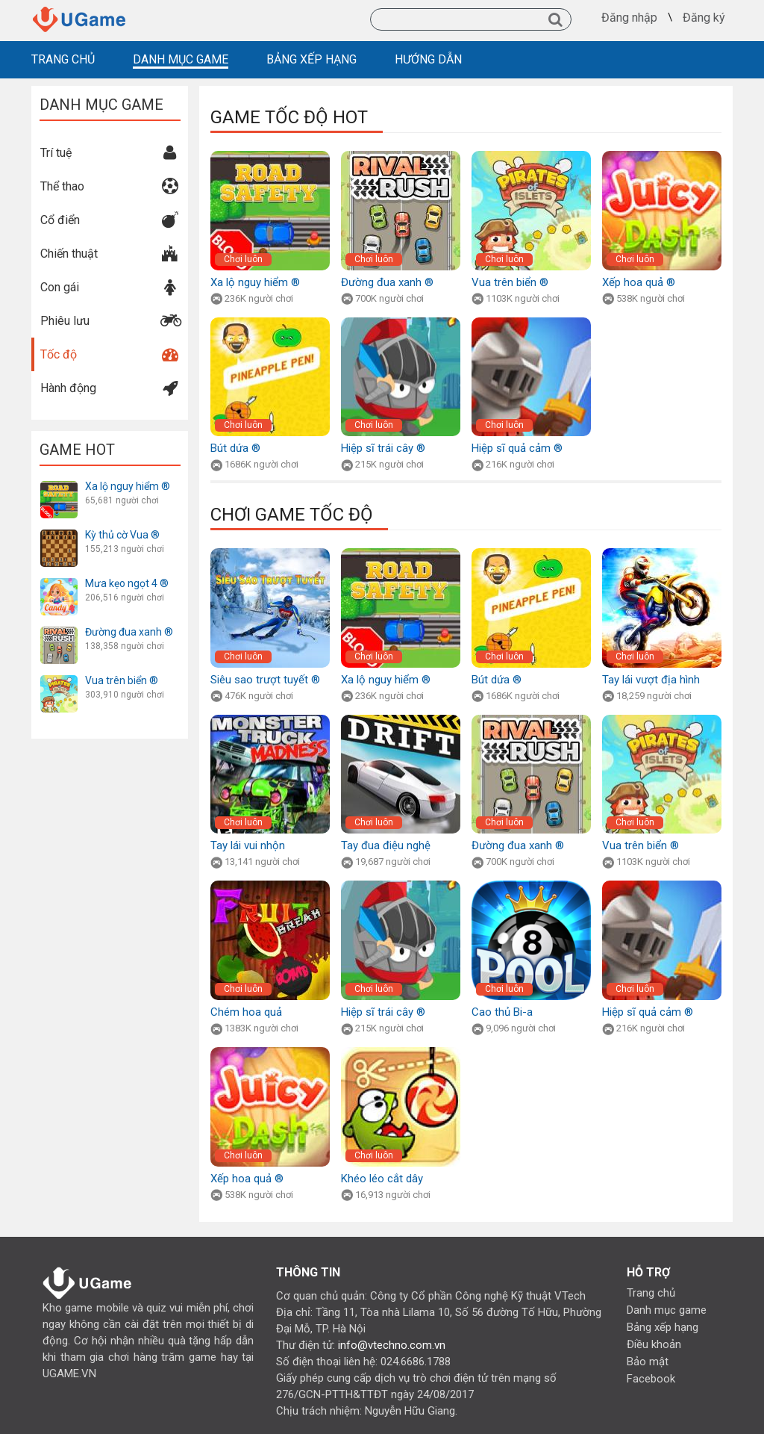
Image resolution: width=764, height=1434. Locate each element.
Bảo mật (647, 1361)
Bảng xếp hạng (662, 1327)
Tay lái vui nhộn (247, 845)
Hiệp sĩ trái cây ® (383, 448)
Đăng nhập (629, 18)
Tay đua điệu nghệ (385, 845)
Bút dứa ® (235, 448)
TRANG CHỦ (63, 59)
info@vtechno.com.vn (391, 1345)
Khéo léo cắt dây (382, 1178)
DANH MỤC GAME (180, 59)
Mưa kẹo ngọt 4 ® (127, 583)
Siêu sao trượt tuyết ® (265, 679)
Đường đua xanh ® (129, 632)
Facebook (651, 1378)
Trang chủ (651, 1293)
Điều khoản (654, 1344)
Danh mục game (667, 1310)
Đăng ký (704, 18)
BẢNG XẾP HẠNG (311, 59)
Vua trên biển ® (121, 680)
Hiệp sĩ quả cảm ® (517, 448)
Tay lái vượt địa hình (651, 679)
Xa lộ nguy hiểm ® (127, 486)
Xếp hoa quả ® (638, 282)
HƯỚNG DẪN (428, 59)
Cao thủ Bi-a (502, 1012)
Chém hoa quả (246, 1012)
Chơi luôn (243, 259)
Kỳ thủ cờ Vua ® (122, 535)
